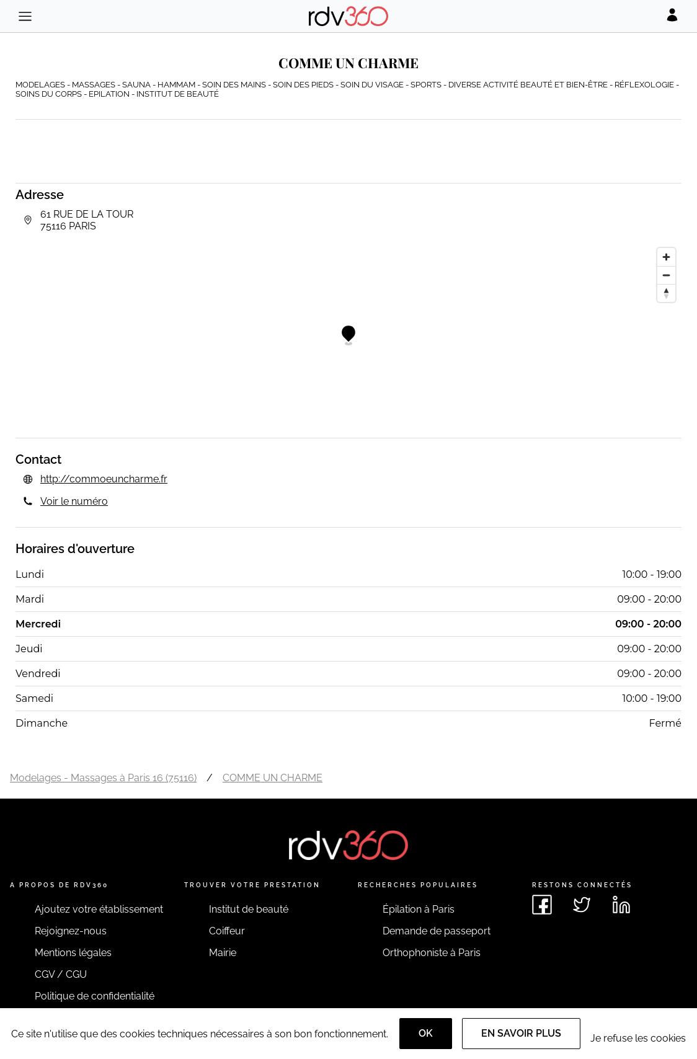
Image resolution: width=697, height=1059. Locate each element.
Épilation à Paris (419, 909)
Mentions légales (73, 953)
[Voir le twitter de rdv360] (582, 905)
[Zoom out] (666, 275)
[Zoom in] (666, 257)
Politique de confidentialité (94, 996)
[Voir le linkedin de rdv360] (621, 905)
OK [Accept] (426, 1033)
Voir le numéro (74, 501)
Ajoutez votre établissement (99, 909)
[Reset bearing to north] (666, 293)
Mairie (222, 953)
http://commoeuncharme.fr (103, 479)
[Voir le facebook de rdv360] (542, 905)
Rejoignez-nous (71, 931)
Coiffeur (227, 931)
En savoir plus (521, 1033)
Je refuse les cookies (638, 1038)
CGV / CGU (61, 974)
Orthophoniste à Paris (432, 953)
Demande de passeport (437, 931)
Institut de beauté (248, 909)
